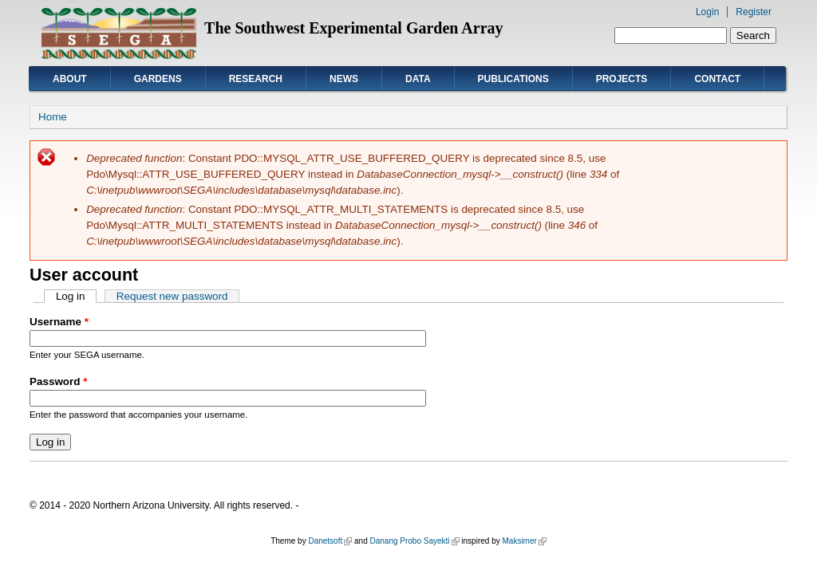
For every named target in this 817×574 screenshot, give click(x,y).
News (344, 79)
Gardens (158, 79)
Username (59, 322)
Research (255, 79)
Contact (717, 79)
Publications (513, 79)
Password (58, 381)
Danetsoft (330, 541)
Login (707, 12)
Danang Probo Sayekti (414, 541)
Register (754, 12)
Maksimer (524, 541)
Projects (622, 79)
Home (52, 117)
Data (418, 79)
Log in (76, 296)
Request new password (172, 296)
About (70, 79)
